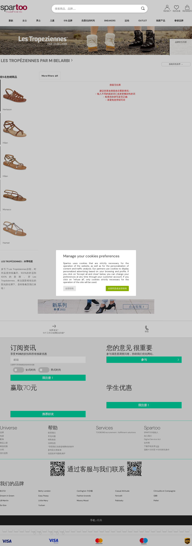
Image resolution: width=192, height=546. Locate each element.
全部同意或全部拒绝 (117, 288)
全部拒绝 (69, 288)
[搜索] (143, 9)
